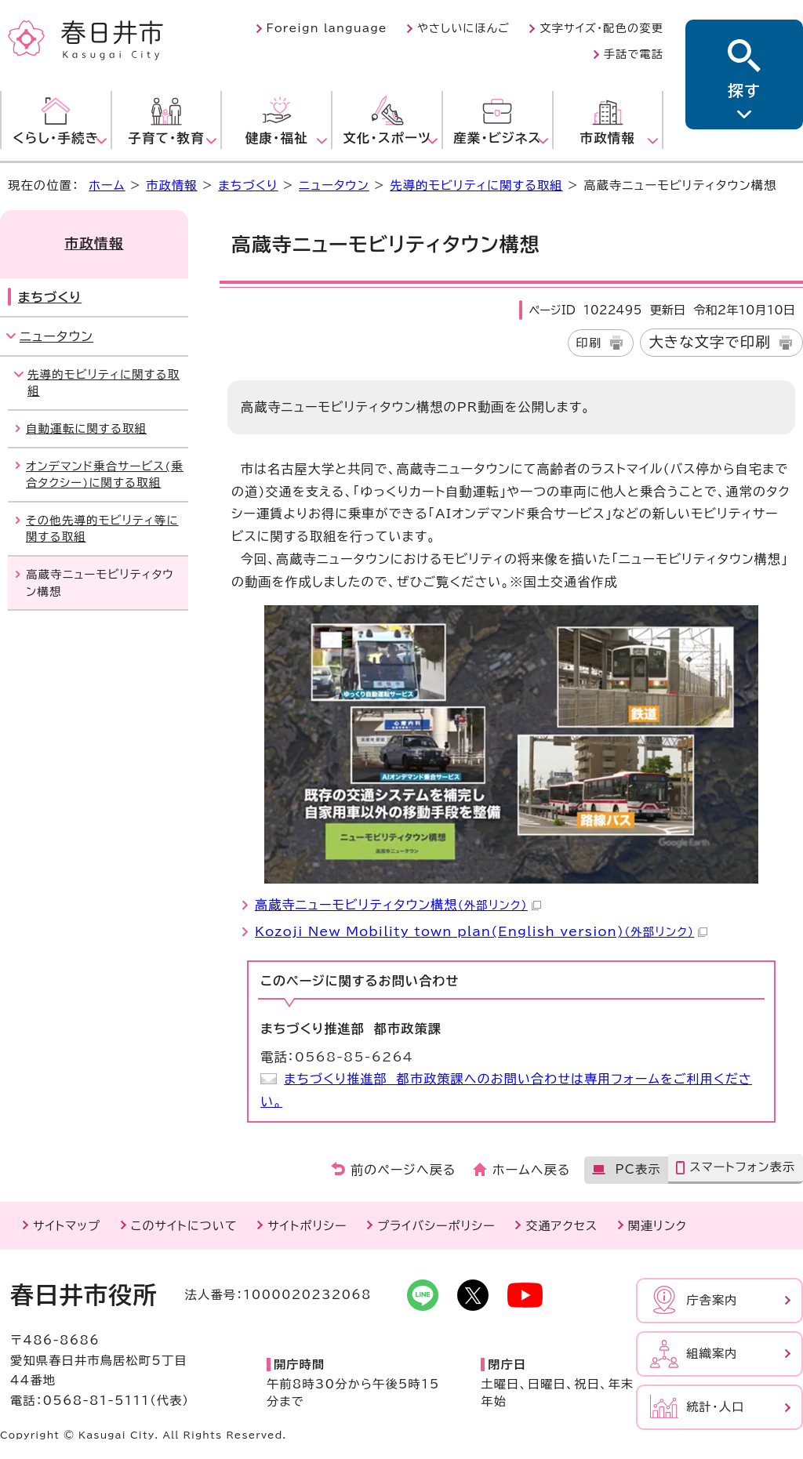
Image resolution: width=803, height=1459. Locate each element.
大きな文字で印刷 (710, 342)
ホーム (107, 185)
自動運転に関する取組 (86, 428)
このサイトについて (184, 1226)
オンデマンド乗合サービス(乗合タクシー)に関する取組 (104, 474)
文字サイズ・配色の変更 (601, 28)
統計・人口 (715, 1407)
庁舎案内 (712, 1300)
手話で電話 (633, 54)
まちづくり (248, 185)
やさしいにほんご (463, 28)
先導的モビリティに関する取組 (476, 185)
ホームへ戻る (531, 1169)
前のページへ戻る (403, 1169)
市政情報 (172, 185)
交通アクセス (561, 1226)
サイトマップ (66, 1226)
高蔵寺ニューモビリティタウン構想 (398, 904)
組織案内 (712, 1353)
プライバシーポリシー (436, 1226)
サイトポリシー (307, 1226)
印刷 (589, 343)
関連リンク (657, 1226)
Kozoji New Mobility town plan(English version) (481, 931)
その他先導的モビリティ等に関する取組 (102, 528)
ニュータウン (334, 185)
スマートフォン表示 (742, 1167)
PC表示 (637, 1169)
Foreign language (327, 28)
